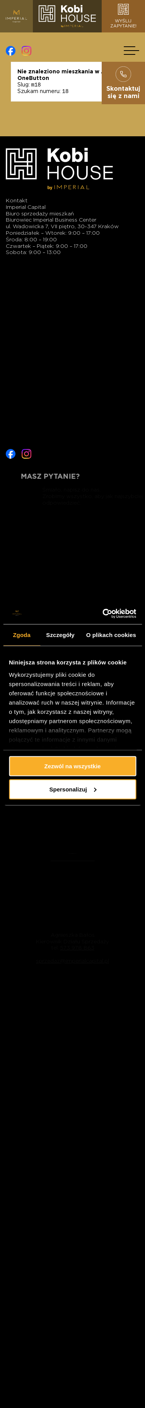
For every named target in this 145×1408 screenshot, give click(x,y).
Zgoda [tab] (22, 635)
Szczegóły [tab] (60, 635)
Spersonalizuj (72, 789)
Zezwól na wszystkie (72, 766)
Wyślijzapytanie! (123, 16)
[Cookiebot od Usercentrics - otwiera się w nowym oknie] (103, 613)
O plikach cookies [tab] (111, 635)
